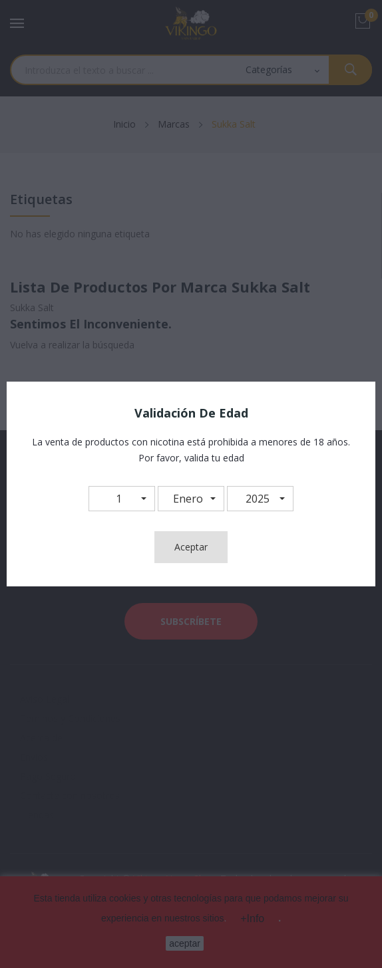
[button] (122, 498)
